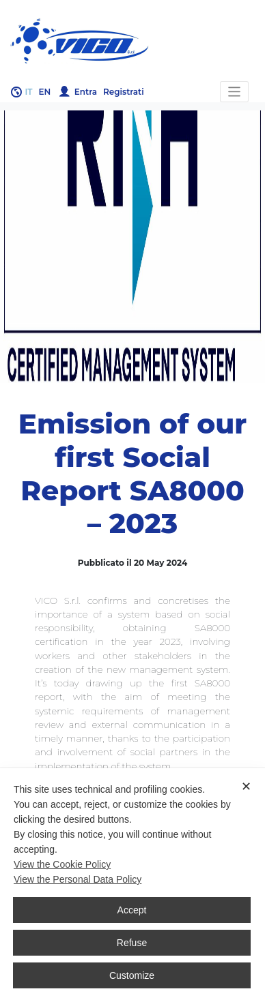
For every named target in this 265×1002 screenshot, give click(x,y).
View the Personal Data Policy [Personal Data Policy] (77, 879)
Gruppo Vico (132, 41)
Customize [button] (131, 975)
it (29, 92)
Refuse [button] (132, 942)
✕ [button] (246, 786)
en (45, 92)
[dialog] (132, 885)
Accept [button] (132, 910)
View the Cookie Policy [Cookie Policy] (62, 864)
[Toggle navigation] (234, 91)
